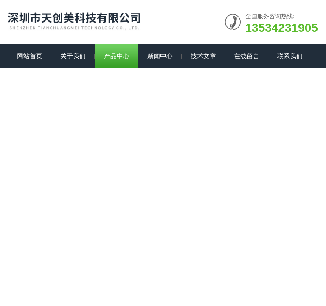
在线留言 (246, 56)
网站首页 (29, 56)
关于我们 (73, 56)
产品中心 (116, 56)
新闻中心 (160, 56)
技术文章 (203, 56)
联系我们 (290, 56)
